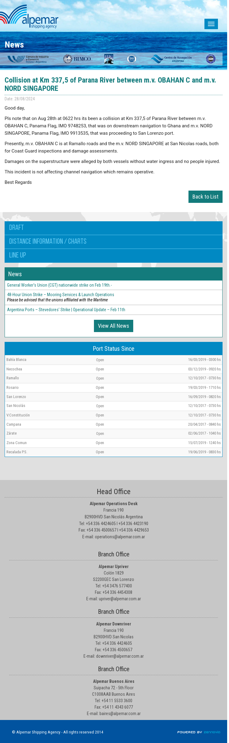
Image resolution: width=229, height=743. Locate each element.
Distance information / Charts (48, 242)
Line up (17, 255)
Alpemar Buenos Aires (113, 681)
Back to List (205, 196)
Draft (16, 228)
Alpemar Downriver (113, 623)
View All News (113, 326)
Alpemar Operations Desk (114, 503)
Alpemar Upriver (114, 566)
